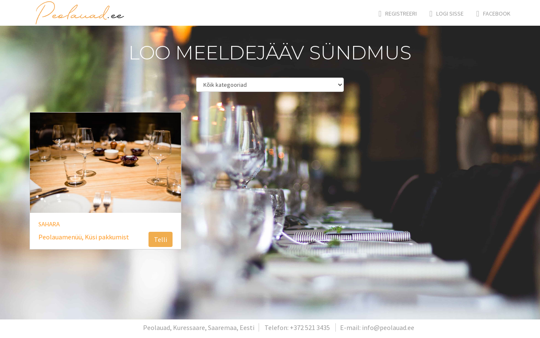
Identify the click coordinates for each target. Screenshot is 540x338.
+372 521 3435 (310, 327)
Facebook (493, 13)
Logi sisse (446, 13)
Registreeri (398, 13)
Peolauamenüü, (61, 237)
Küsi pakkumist (107, 237)
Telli (160, 239)
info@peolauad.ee (388, 327)
